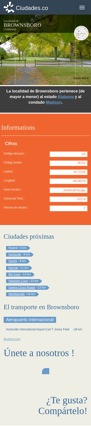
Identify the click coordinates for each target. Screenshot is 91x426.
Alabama (66, 97)
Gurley (12, 261)
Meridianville (16, 294)
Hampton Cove (18, 281)
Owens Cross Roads (21, 287)
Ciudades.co (32, 8)
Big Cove (14, 274)
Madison (53, 102)
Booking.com (12, 339)
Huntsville (14, 254)
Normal (13, 268)
